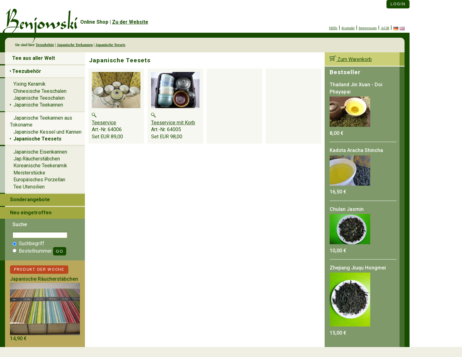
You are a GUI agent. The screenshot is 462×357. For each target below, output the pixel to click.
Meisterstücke (29, 173)
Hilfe (333, 28)
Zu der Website (130, 22)
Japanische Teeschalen (39, 98)
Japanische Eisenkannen (40, 152)
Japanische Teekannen (75, 45)
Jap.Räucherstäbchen (36, 159)
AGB (385, 28)
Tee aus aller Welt (33, 58)
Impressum (368, 28)
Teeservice (104, 123)
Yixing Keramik (29, 84)
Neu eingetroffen (31, 213)
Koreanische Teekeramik (40, 166)
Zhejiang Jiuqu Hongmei (358, 268)
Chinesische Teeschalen (39, 91)
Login (398, 4)
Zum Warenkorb (351, 59)
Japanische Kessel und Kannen (47, 132)
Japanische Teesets (110, 45)
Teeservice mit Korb (173, 123)
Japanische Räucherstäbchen (44, 279)
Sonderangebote (30, 199)
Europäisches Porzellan (39, 180)
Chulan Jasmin (347, 209)
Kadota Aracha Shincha (356, 150)
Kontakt (348, 28)
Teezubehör (45, 45)
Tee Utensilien (29, 187)
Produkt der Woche (39, 269)
